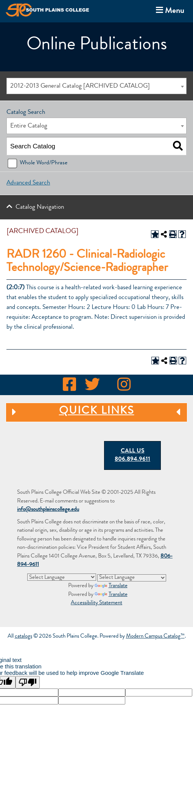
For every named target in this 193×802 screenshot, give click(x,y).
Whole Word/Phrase (43, 163)
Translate (111, 586)
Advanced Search (28, 183)
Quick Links (94, 412)
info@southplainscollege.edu (48, 510)
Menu (168, 10)
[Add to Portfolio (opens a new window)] (155, 234)
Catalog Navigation (40, 207)
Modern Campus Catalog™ (155, 637)
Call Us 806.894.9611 (132, 455)
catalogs (23, 637)
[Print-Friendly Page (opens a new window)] (173, 234)
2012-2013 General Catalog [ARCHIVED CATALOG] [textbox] (80, 86)
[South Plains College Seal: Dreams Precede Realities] (70, 441)
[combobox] (96, 86)
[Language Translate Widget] (61, 577)
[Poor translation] (28, 682)
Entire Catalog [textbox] (28, 126)
